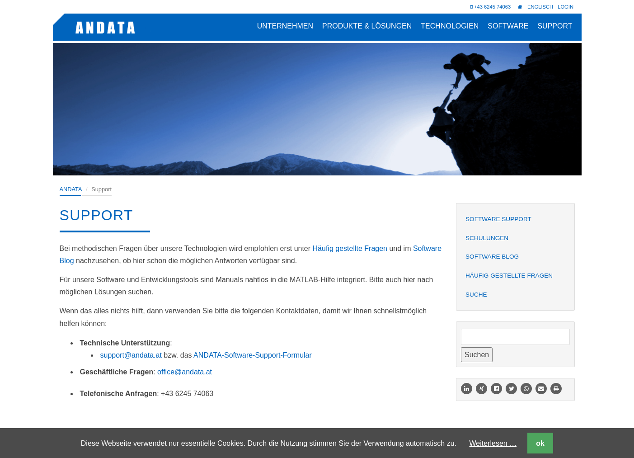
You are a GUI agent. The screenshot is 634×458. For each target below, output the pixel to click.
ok (540, 443)
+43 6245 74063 (490, 6)
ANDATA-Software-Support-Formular (252, 355)
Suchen (477, 355)
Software (508, 26)
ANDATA (71, 189)
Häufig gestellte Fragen (350, 248)
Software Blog (492, 256)
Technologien (450, 26)
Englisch (540, 6)
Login (565, 6)
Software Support (498, 219)
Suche (476, 294)
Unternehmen (285, 26)
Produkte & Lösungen (367, 26)
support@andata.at (131, 355)
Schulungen (486, 238)
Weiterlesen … (493, 443)
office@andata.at (184, 372)
